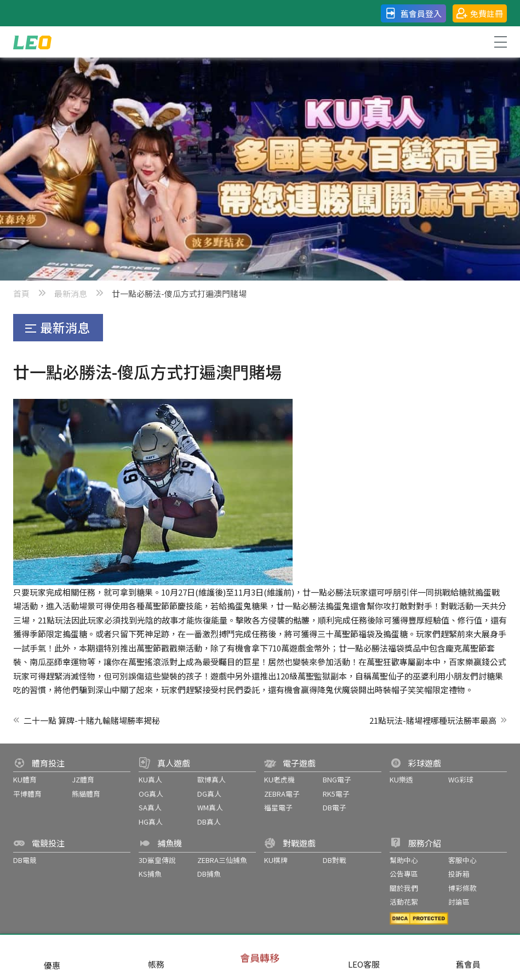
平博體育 (27, 793)
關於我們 (404, 888)
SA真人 (150, 807)
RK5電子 (336, 793)
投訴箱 (459, 873)
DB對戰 (334, 860)
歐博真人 (211, 779)
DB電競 (25, 860)
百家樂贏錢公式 (477, 661)
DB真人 (209, 821)
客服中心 (462, 860)
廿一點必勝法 (327, 592)
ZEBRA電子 (282, 793)
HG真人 (151, 821)
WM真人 (210, 807)
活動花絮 (404, 901)
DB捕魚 (209, 873)
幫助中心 (404, 860)
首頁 (21, 293)
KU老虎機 (279, 779)
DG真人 (209, 793)
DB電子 (334, 807)
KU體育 (25, 779)
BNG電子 (337, 779)
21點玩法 (54, 620)
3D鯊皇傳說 (157, 860)
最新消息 (70, 293)
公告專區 (404, 873)
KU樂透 (401, 779)
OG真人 (151, 793)
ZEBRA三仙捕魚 (222, 860)
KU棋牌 (276, 860)
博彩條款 (462, 888)
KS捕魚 (150, 873)
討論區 (459, 901)
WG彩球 (460, 779)
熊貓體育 (86, 793)
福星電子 (278, 807)
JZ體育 (83, 779)
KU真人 (150, 779)
